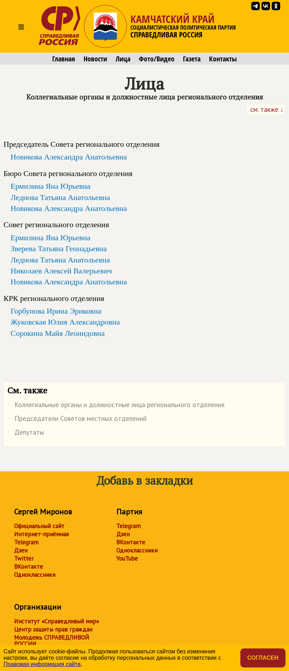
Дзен (20, 550)
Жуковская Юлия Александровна (65, 322)
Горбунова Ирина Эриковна (56, 311)
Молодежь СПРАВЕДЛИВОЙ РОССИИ (51, 640)
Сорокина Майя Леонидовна (58, 333)
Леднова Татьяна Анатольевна (60, 197)
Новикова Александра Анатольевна (69, 156)
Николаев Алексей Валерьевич (61, 270)
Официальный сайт (39, 526)
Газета (192, 59)
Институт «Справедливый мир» (56, 621)
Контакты (223, 59)
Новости (95, 59)
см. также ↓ (266, 109)
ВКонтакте (28, 566)
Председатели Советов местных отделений (77, 419)
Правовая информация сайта (42, 664)
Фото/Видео (156, 59)
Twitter (23, 558)
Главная (63, 59)
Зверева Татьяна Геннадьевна (59, 248)
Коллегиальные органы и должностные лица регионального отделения (116, 406)
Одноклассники (34, 575)
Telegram (26, 542)
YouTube (127, 558)
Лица (123, 59)
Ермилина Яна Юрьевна (51, 186)
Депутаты (25, 433)
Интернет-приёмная (41, 534)
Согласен (262, 658)
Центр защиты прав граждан (53, 629)
